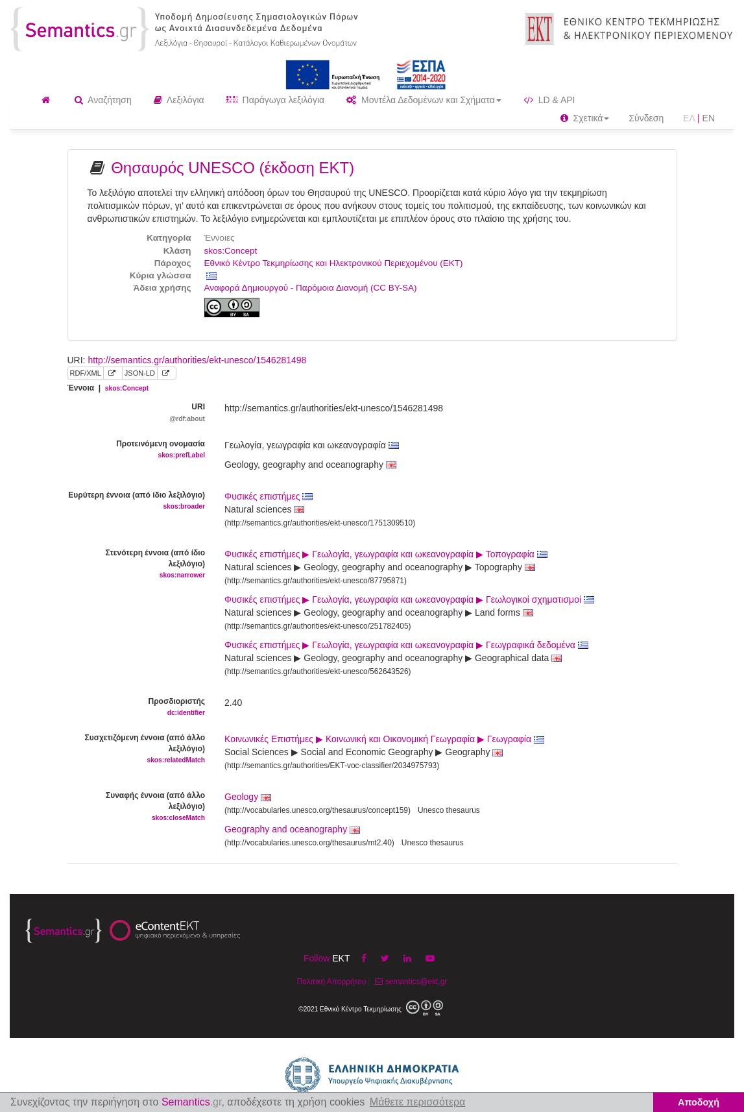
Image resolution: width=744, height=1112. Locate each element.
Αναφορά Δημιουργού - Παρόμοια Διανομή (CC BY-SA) (310, 288)
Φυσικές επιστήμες (268, 496)
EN (708, 118)
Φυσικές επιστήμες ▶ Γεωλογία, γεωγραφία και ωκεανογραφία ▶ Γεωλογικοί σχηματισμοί (409, 599)
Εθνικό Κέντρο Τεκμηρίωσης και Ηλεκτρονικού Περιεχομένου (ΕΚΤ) (333, 263)
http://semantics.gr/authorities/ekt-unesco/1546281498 (197, 360)
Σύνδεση (646, 118)
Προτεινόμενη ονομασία (136, 450)
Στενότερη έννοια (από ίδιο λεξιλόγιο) (136, 564)
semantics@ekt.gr (409, 981)
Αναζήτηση (103, 100)
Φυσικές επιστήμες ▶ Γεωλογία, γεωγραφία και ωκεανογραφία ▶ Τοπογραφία (385, 554)
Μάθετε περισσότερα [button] (418, 1101)
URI (136, 413)
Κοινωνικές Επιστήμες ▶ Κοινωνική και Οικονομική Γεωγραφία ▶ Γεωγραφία (384, 739)
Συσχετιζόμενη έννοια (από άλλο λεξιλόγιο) (136, 749)
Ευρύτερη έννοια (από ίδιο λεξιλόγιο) (136, 501)
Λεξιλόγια (179, 100)
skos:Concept (231, 251)
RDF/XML (85, 373)
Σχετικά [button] (585, 118)
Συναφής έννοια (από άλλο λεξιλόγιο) (136, 807)
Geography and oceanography (285, 829)
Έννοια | (108, 388)
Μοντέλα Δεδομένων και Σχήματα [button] (423, 100)
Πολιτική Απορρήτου (331, 981)
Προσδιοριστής (136, 707)
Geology (241, 797)
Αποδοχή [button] (698, 1102)
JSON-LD (140, 373)
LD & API (549, 100)
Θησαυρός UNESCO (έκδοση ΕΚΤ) (232, 167)
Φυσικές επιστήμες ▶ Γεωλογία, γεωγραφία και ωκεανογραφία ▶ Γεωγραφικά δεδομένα (406, 645)
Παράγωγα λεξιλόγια (275, 100)
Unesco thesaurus (449, 810)
